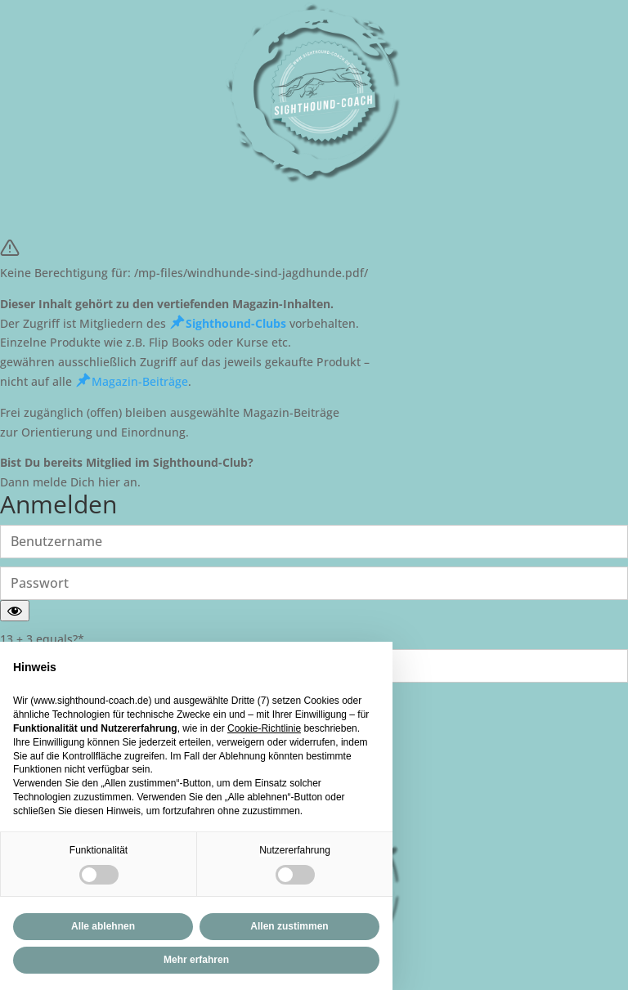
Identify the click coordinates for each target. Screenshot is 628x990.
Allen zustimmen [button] (289, 926)
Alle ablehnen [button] (103, 926)
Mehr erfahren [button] (196, 959)
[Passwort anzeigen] (14, 610)
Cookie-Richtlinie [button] (264, 728)
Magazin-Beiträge (131, 381)
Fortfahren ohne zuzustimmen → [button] (292, 662)
